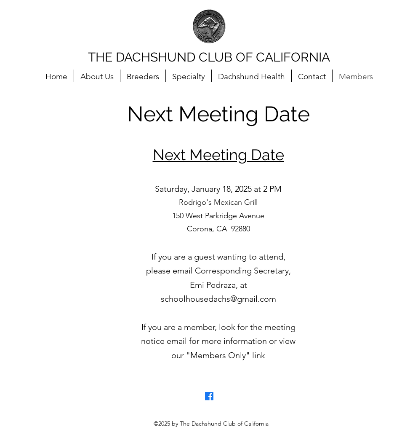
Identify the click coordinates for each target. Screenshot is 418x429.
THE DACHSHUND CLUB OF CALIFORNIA (209, 57)
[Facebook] (209, 396)
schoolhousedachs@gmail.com (218, 299)
